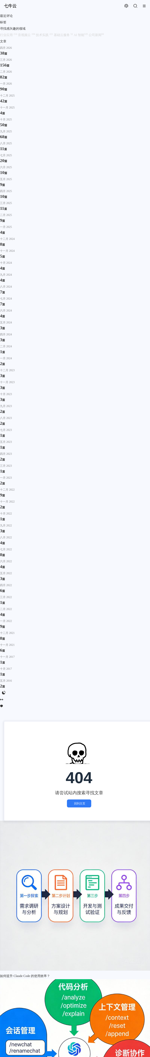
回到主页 (79, 803)
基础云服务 (64, 35)
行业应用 (9, 35)
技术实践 (45, 35)
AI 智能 (81, 35)
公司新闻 (96, 35)
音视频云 (27, 35)
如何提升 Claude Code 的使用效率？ (25, 976)
